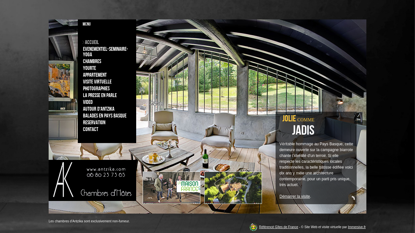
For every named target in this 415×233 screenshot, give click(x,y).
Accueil (92, 42)
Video (88, 102)
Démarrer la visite (294, 196)
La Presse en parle (100, 95)
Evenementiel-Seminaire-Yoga (105, 52)
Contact (90, 129)
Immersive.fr (357, 227)
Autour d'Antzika (98, 109)
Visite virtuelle (97, 82)
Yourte (89, 68)
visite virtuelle (331, 227)
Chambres (92, 61)
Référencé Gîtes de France (278, 227)
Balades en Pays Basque (104, 116)
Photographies (96, 88)
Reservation (94, 122)
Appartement (95, 75)
